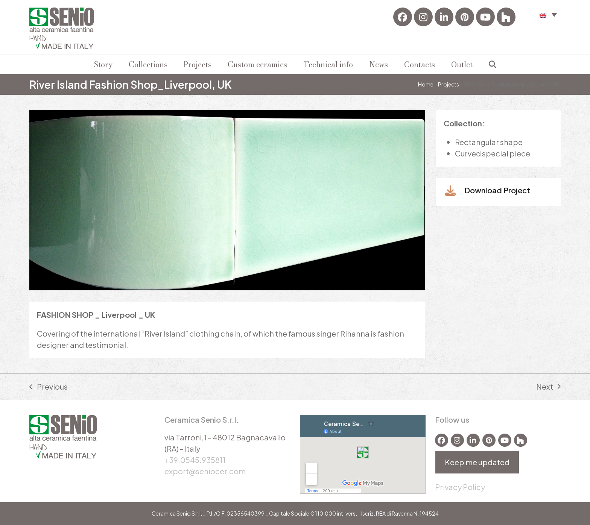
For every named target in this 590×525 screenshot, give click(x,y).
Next (548, 387)
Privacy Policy (460, 487)
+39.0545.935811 (195, 459)
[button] (492, 64)
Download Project (497, 190)
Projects (448, 84)
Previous (48, 387)
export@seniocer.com (205, 471)
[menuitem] (548, 14)
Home (425, 84)
